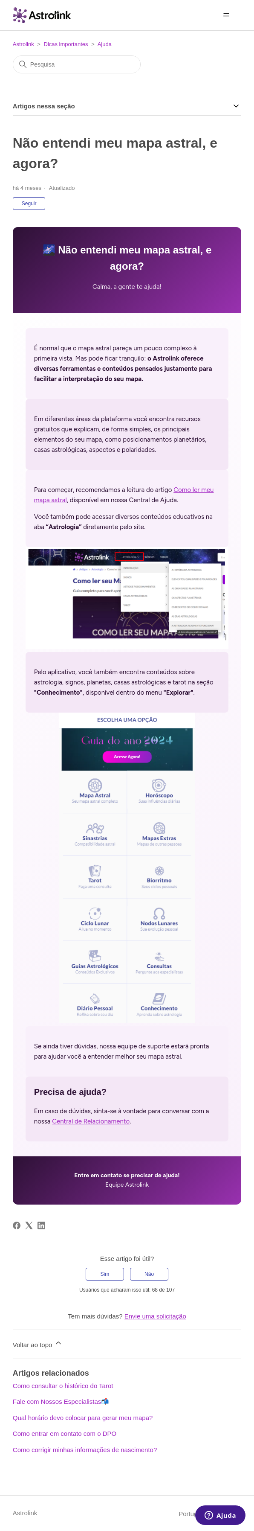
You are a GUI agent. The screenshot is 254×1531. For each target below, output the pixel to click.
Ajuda (105, 44)
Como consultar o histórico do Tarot (63, 1385)
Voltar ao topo (38, 1343)
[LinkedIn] (41, 1225)
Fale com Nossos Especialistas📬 (61, 1401)
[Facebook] (16, 1225)
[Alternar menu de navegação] (226, 15)
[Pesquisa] (76, 64)
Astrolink (23, 44)
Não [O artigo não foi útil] (149, 1274)
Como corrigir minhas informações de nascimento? (85, 1449)
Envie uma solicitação (155, 1316)
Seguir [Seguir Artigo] (29, 204)
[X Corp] (29, 1225)
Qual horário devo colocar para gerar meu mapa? (83, 1417)
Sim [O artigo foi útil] (105, 1274)
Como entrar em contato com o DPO (64, 1433)
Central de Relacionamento (91, 1121)
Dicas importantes (66, 44)
